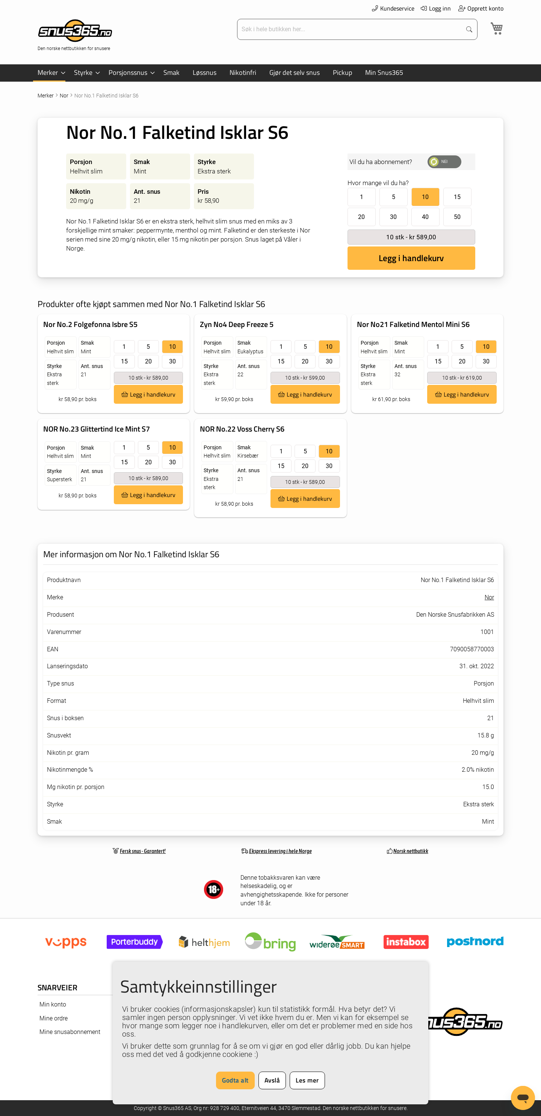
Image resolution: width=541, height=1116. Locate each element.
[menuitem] (49, 73)
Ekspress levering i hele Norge (280, 851)
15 (457, 197)
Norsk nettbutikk (410, 851)
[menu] (270, 73)
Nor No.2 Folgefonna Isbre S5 (90, 324)
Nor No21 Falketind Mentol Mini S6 (413, 324)
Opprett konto (480, 8)
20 (361, 216)
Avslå (272, 1080)
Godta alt (235, 1080)
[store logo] (75, 34)
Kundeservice (392, 8)
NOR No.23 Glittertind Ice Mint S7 (96, 429)
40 (425, 216)
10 (425, 197)
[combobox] (350, 29)
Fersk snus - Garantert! (143, 851)
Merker (46, 96)
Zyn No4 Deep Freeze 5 (237, 324)
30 (393, 216)
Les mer (307, 1080)
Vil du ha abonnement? (380, 162)
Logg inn (435, 8)
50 (457, 216)
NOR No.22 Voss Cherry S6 (242, 429)
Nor (65, 96)
